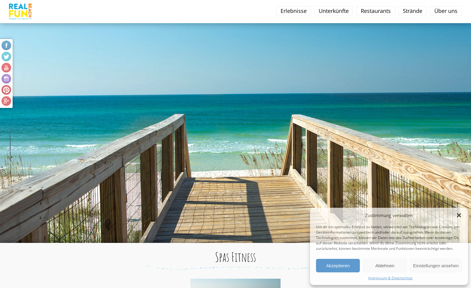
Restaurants (376, 10)
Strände (412, 10)
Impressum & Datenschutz (390, 277)
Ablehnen (384, 265)
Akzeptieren (338, 265)
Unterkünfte (334, 10)
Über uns (445, 10)
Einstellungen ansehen (436, 265)
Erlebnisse (294, 10)
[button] (459, 215)
